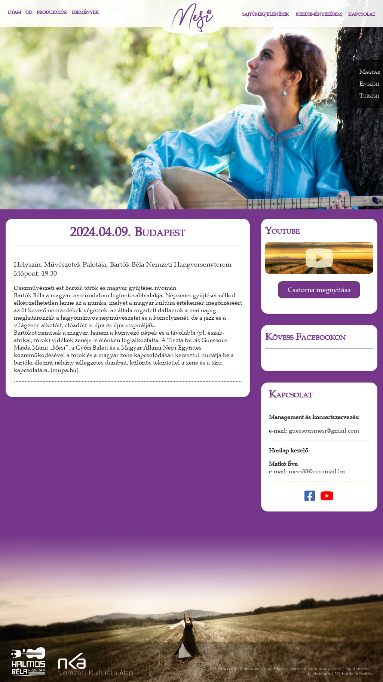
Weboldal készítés (353, 673)
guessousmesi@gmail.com (324, 430)
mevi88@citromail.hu (317, 471)
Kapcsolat (361, 14)
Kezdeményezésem (318, 14)
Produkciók (52, 12)
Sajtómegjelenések (265, 14)
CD (28, 12)
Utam (14, 12)
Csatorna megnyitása (319, 290)
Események (85, 12)
